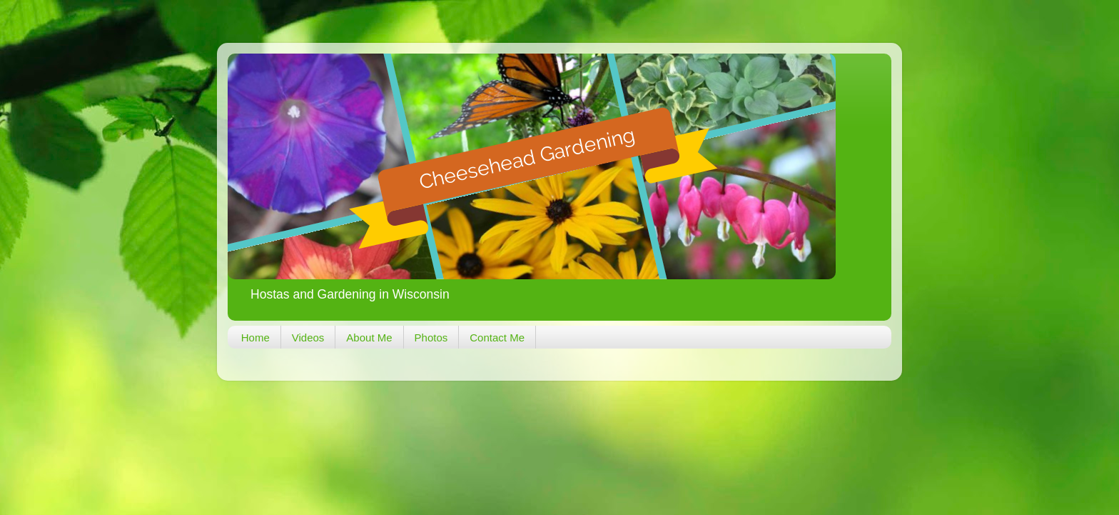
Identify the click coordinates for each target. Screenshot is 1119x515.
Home (255, 337)
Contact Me (497, 337)
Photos (431, 337)
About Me (369, 337)
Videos (308, 337)
